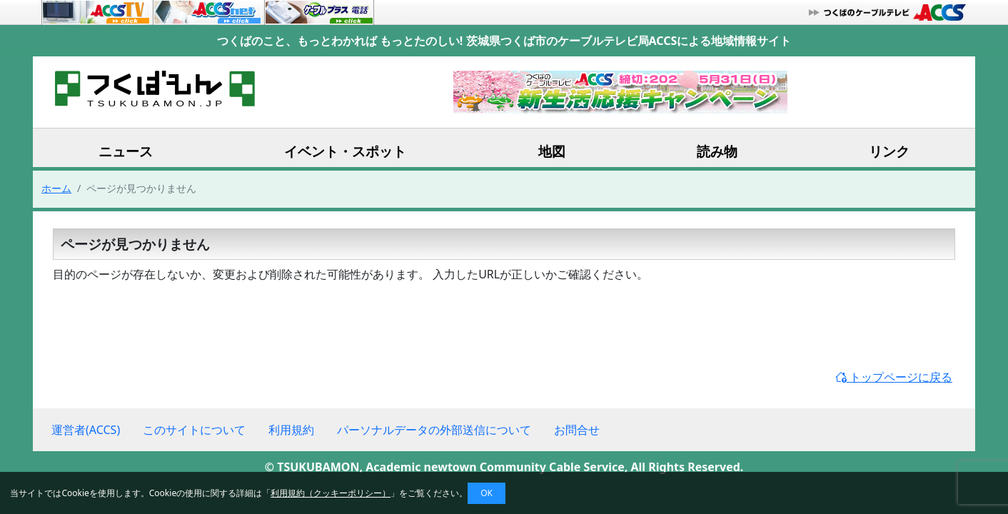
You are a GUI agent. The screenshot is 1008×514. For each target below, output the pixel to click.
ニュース (126, 151)
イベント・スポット (345, 151)
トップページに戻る (893, 377)
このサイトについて (194, 430)
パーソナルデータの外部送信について (434, 430)
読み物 (717, 151)
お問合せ (577, 430)
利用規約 (291, 430)
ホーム (56, 188)
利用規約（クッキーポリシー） (330, 493)
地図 (551, 151)
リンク (889, 151)
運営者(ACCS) (85, 430)
